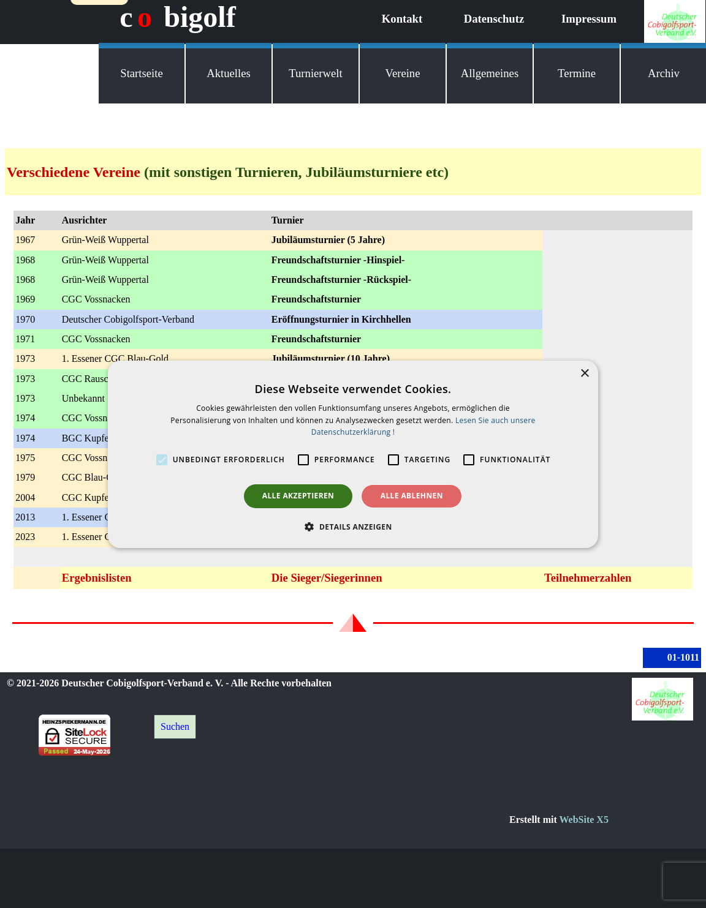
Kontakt (402, 18)
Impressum (589, 18)
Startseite (141, 73)
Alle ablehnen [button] (412, 495)
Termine (577, 73)
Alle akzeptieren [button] (298, 495)
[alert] (353, 453)
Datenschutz (494, 18)
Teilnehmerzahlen (587, 577)
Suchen (175, 726)
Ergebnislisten (97, 577)
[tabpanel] (353, 171)
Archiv (664, 73)
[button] (353, 526)
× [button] (584, 373)
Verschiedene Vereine (73, 172)
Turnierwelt (315, 73)
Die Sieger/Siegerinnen (326, 577)
